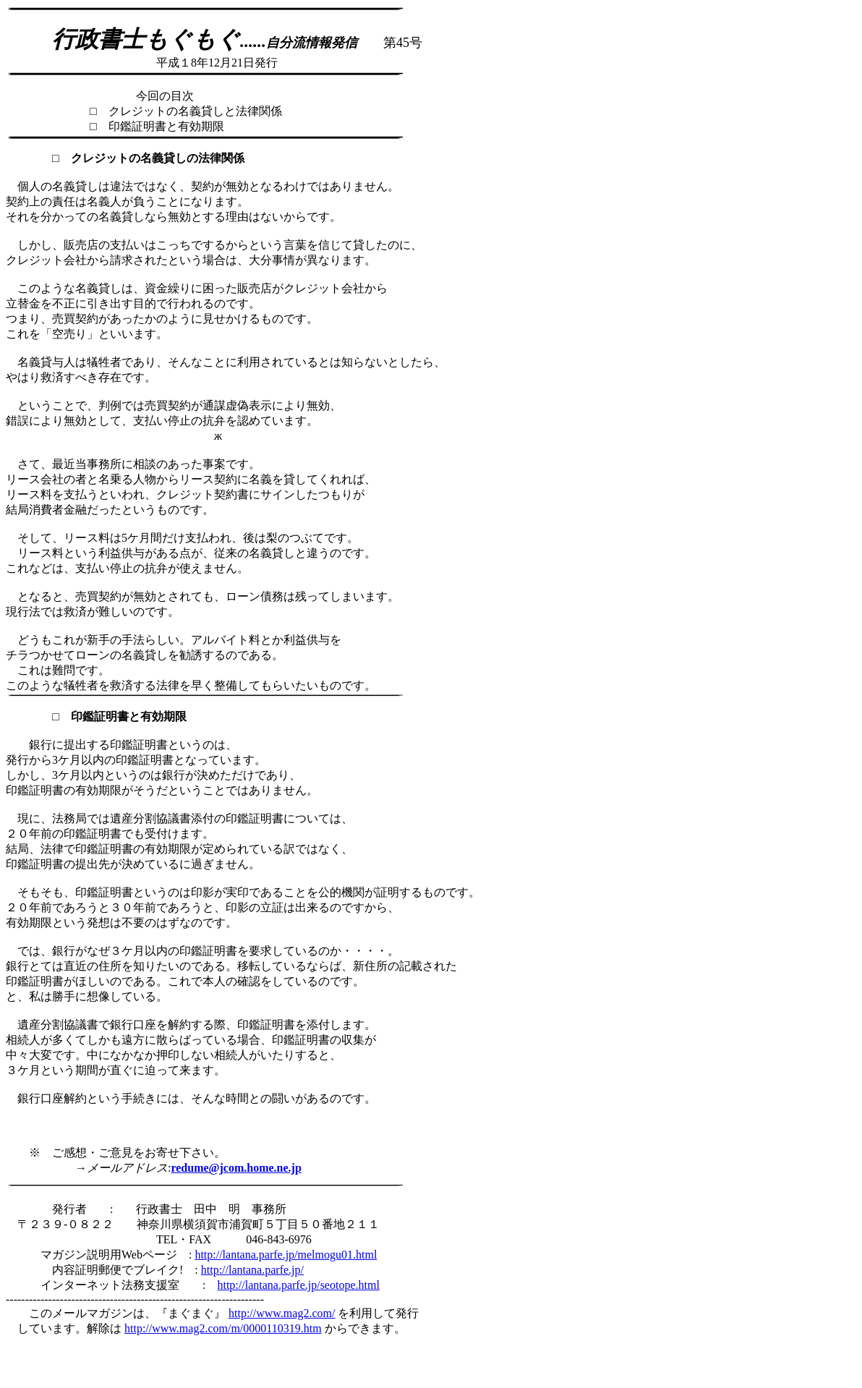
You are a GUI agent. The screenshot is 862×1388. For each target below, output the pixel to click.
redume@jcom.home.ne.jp (236, 1168)
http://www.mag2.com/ (282, 1313)
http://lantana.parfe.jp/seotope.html (298, 1285)
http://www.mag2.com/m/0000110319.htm (223, 1328)
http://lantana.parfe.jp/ (252, 1270)
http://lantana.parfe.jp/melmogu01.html (286, 1254)
